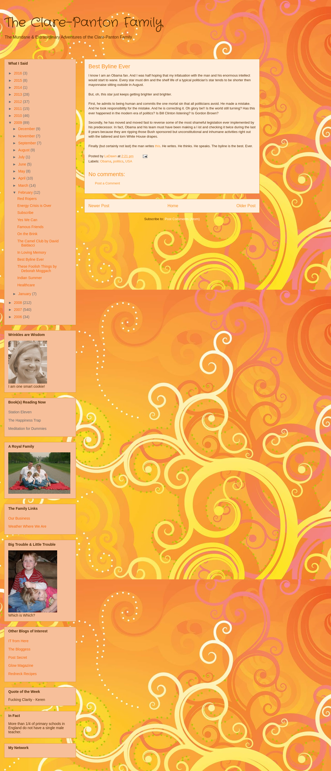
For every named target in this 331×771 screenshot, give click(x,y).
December (27, 129)
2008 (18, 303)
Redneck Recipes (22, 674)
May (22, 171)
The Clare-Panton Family (83, 22)
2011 (18, 109)
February (26, 192)
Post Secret (17, 657)
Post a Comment (107, 183)
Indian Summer (29, 278)
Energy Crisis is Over (34, 206)
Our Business (19, 518)
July (22, 157)
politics (118, 161)
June (22, 164)
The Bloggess (19, 649)
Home (173, 206)
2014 (18, 87)
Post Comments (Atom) (182, 219)
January (25, 294)
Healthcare (26, 285)
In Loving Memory (31, 252)
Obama (105, 161)
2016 (18, 73)
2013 (18, 94)
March (23, 185)
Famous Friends (30, 227)
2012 (18, 102)
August (24, 150)
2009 (18, 123)
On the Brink (27, 234)
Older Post (245, 206)
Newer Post (98, 206)
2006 (18, 317)
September (27, 143)
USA (128, 161)
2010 (18, 116)
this (157, 146)
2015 (18, 80)
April (22, 178)
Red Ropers (27, 199)
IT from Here (18, 641)
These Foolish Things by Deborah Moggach (37, 268)
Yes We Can (27, 220)
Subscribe (25, 213)
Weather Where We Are (27, 526)
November (27, 136)
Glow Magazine (20, 665)
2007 (18, 310)
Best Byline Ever (30, 259)
